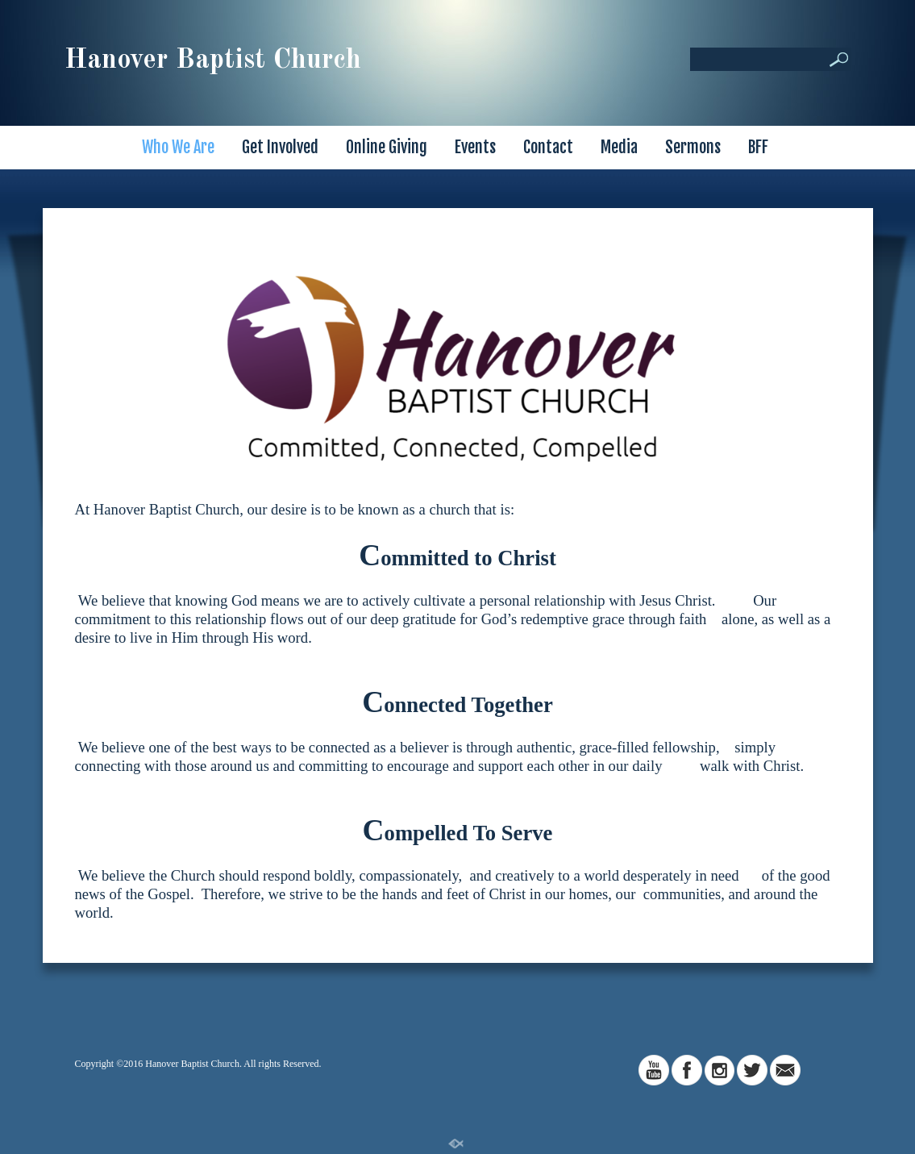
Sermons (693, 147)
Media (619, 147)
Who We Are (178, 147)
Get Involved (280, 147)
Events (475, 147)
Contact (548, 147)
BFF (758, 147)
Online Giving (386, 147)
